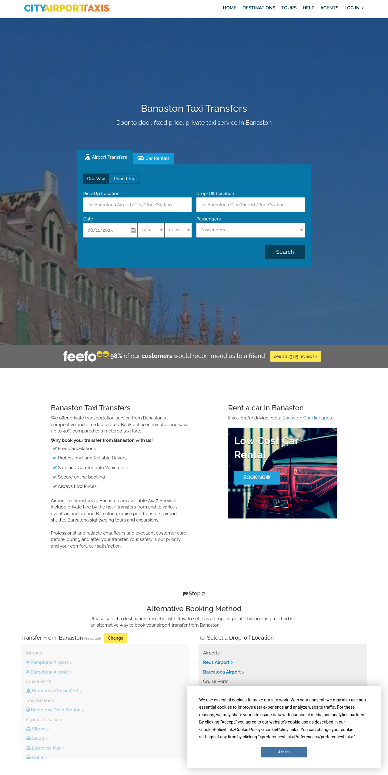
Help (308, 8)
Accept (284, 752)
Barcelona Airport (222, 672)
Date (88, 219)
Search (285, 252)
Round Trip (124, 178)
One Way (96, 178)
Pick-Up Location (101, 193)
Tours (289, 8)
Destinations (258, 8)
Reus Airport (216, 662)
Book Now (256, 477)
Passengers (208, 219)
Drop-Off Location (215, 193)
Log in (354, 8)
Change (115, 638)
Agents (329, 8)
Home (229, 8)
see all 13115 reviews (295, 356)
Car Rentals (158, 158)
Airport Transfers (109, 157)
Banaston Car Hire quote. (308, 418)
